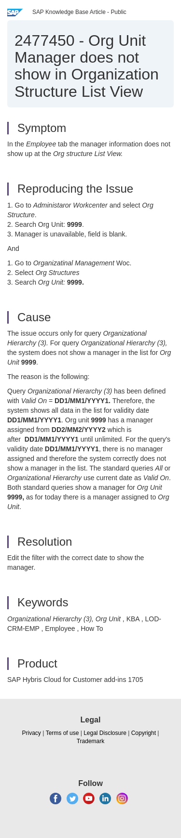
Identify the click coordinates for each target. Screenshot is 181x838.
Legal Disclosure (105, 733)
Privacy (31, 733)
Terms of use (62, 733)
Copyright (143, 733)
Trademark (91, 741)
